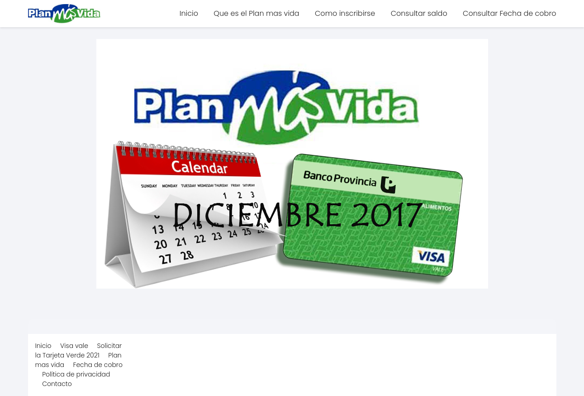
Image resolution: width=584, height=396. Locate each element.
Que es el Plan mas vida (256, 13)
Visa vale (74, 345)
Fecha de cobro (98, 364)
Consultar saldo (419, 13)
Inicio (189, 13)
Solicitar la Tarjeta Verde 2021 (78, 350)
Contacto (57, 383)
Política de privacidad (76, 374)
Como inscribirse (345, 13)
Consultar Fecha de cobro (509, 13)
